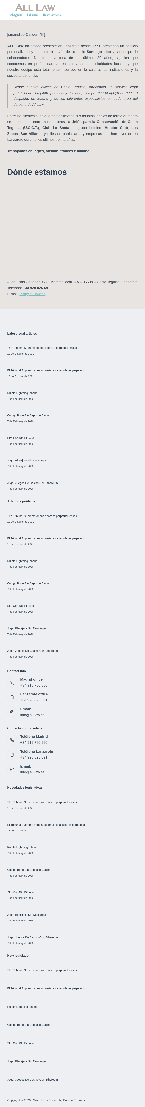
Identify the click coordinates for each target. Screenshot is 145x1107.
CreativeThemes (74, 1100)
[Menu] (136, 10)
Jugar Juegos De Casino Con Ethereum (32, 483)
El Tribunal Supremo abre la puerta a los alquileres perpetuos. (46, 370)
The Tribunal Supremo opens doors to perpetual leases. (42, 347)
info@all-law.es (32, 715)
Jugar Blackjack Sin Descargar (26, 460)
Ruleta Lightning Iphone (22, 393)
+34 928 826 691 (33, 700)
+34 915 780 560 (33, 685)
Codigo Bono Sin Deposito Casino (28, 415)
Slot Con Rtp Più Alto (20, 438)
